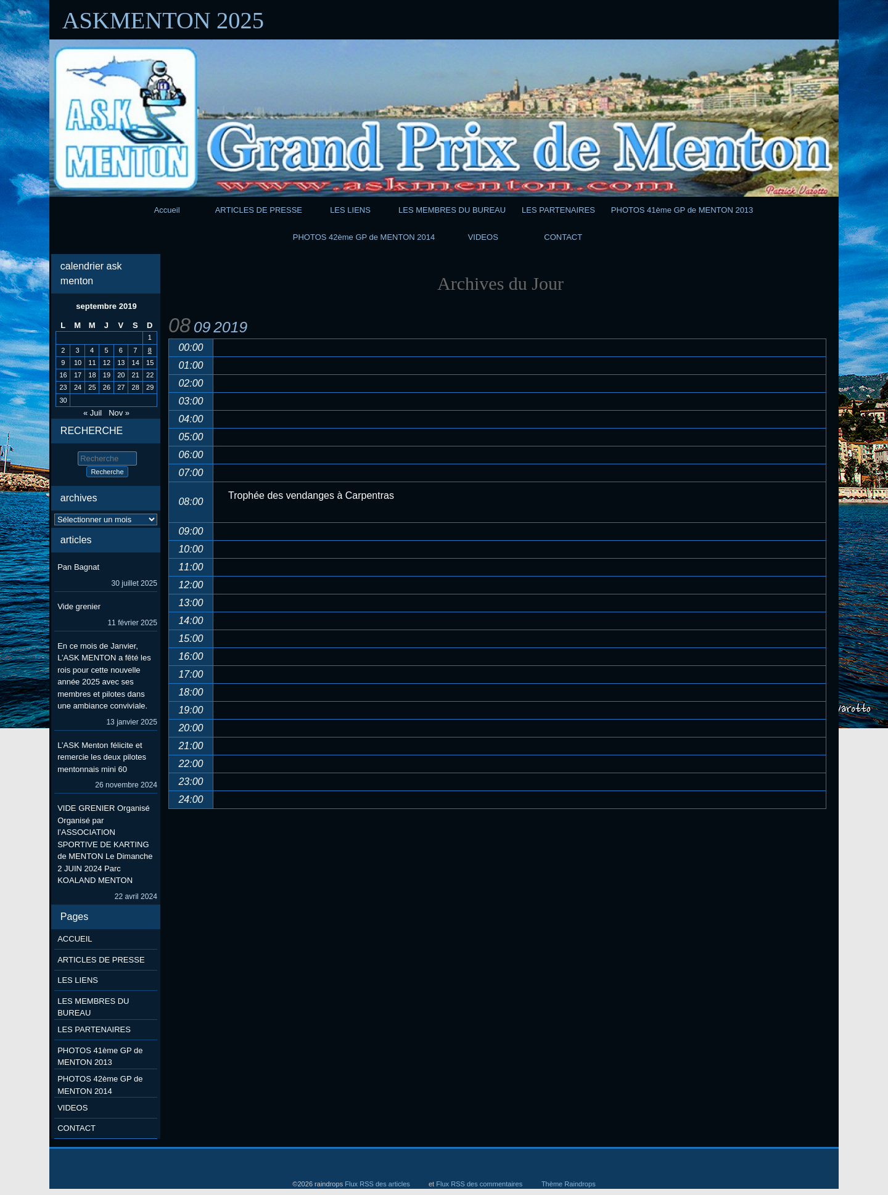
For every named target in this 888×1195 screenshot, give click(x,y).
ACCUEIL (74, 938)
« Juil (92, 412)
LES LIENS (350, 210)
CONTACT (563, 237)
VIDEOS (483, 237)
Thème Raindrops (568, 1184)
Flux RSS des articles (377, 1184)
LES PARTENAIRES (558, 210)
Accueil (167, 210)
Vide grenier (79, 606)
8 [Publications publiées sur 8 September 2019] (150, 350)
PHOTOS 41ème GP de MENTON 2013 (682, 210)
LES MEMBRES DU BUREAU (452, 210)
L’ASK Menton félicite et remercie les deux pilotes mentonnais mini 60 (101, 757)
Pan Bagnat (78, 567)
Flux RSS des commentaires (479, 1184)
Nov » (119, 412)
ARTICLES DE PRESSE (258, 210)
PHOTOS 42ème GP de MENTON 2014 (364, 237)
